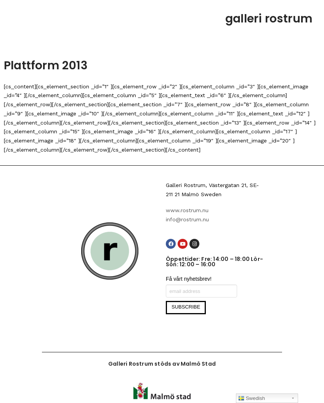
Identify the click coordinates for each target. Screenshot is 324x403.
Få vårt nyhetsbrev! (189, 279)
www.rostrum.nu (187, 210)
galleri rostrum (269, 19)
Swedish (251, 398)
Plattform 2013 (46, 66)
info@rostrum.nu (187, 219)
